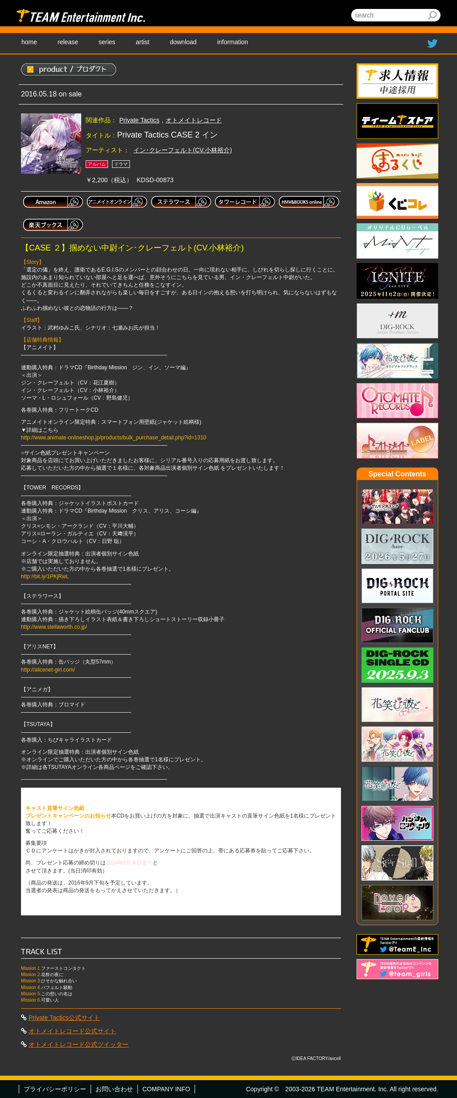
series (107, 42)
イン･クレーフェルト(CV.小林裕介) (182, 150)
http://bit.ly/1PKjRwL (45, 576)
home (29, 42)
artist (142, 42)
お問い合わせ (114, 1089)
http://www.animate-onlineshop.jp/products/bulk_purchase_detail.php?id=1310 (113, 437)
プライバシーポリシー (55, 1089)
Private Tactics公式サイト (64, 1017)
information (232, 42)
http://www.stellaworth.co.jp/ (54, 627)
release (68, 42)
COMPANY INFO (166, 1089)
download (183, 42)
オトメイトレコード (194, 120)
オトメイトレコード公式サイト (72, 1031)
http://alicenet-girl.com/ (48, 670)
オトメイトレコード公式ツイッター (79, 1044)
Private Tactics (139, 120)
